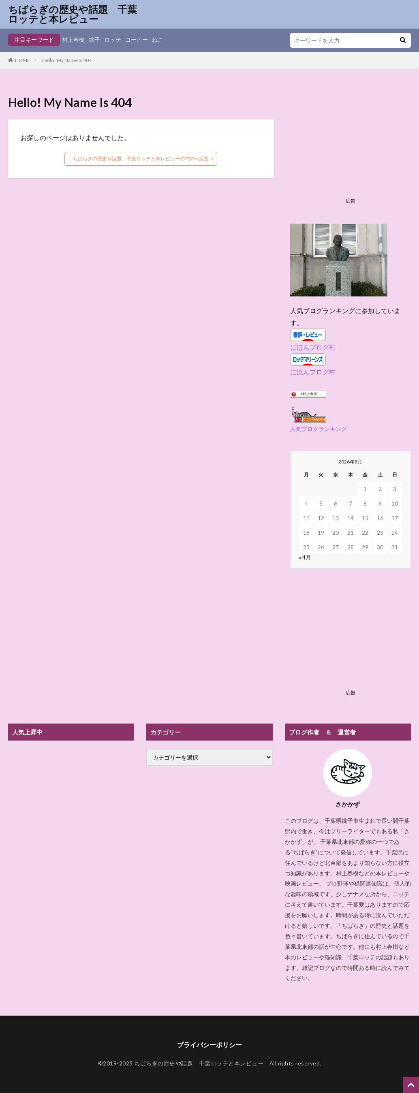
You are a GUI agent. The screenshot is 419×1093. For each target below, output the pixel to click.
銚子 (94, 39)
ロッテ (112, 39)
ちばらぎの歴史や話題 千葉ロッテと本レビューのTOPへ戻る (141, 159)
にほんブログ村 (313, 347)
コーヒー (136, 39)
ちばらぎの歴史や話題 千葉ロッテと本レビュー (72, 14)
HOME (22, 60)
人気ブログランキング (318, 428)
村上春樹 (73, 39)
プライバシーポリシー (209, 1044)
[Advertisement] (350, 143)
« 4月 (305, 557)
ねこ (157, 39)
